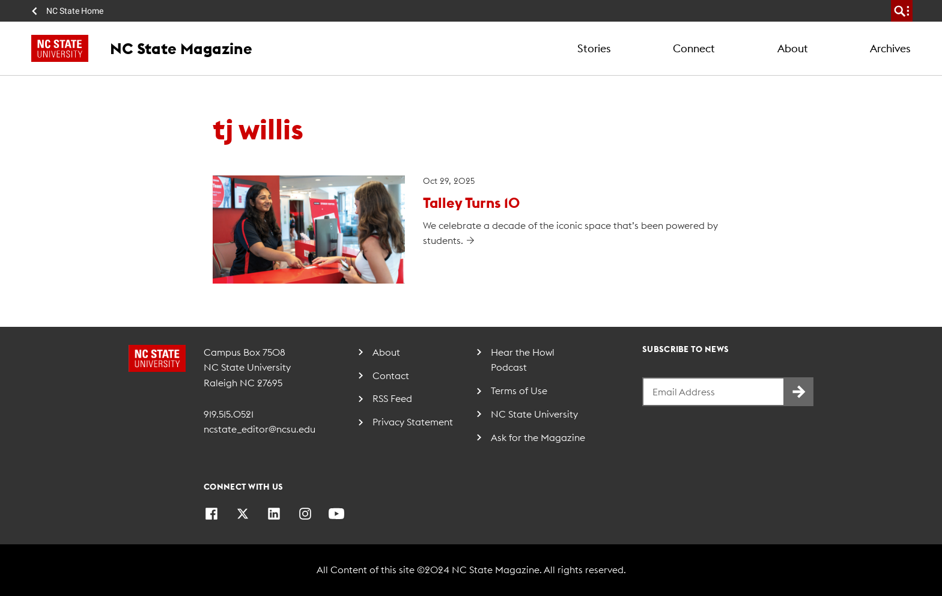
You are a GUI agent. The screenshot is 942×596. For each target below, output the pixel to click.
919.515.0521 (229, 414)
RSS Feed (392, 398)
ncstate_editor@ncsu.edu (259, 429)
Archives (890, 48)
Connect (694, 48)
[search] (902, 11)
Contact (390, 375)
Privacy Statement (412, 422)
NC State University (534, 414)
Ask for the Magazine (538, 437)
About (792, 48)
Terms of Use (519, 391)
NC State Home (74, 11)
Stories (594, 48)
